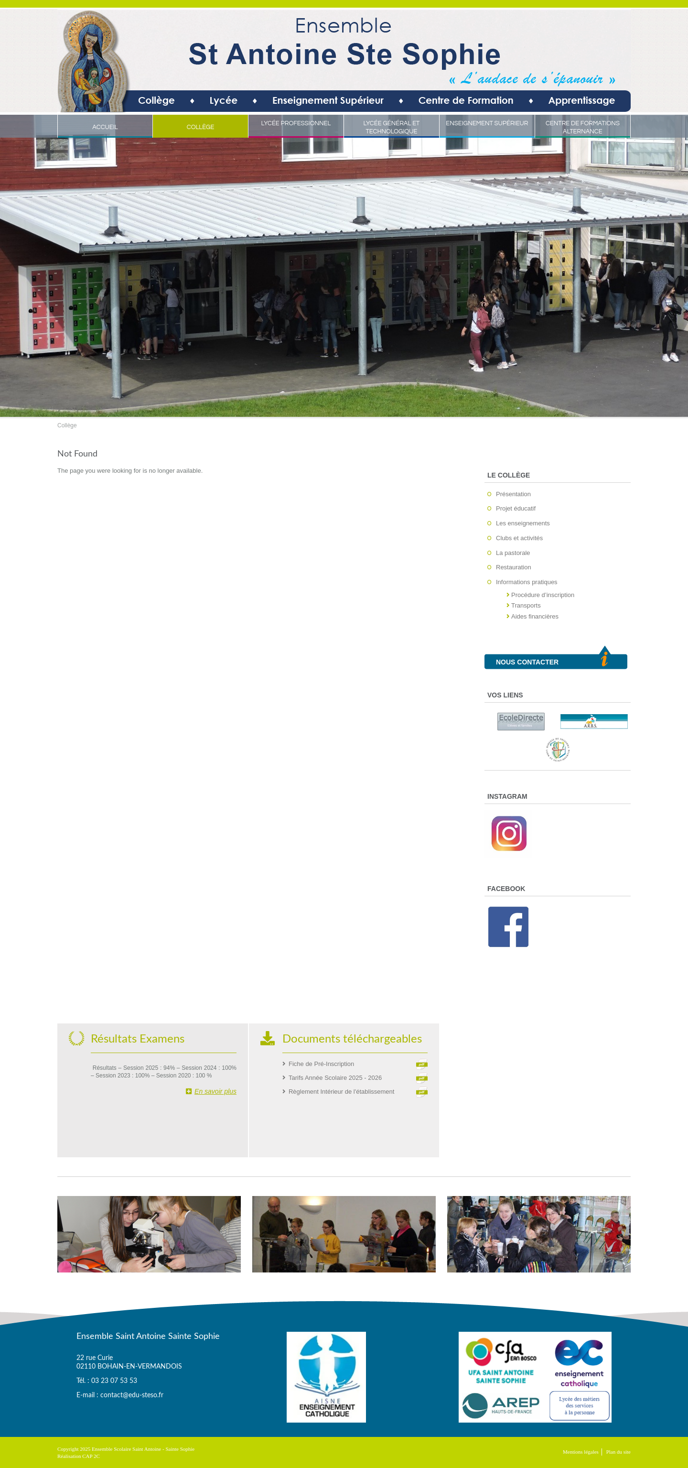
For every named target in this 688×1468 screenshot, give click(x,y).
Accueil (105, 127)
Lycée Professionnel (296, 123)
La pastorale (513, 552)
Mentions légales (581, 1452)
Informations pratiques (527, 582)
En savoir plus (211, 1091)
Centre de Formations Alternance (583, 127)
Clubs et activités (519, 538)
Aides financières (535, 616)
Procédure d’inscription (542, 594)
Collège (201, 127)
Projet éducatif (516, 508)
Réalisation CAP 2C (78, 1456)
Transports (526, 605)
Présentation (513, 494)
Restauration (513, 567)
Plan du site (618, 1452)
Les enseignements (523, 523)
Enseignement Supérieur (487, 123)
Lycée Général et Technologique (391, 127)
